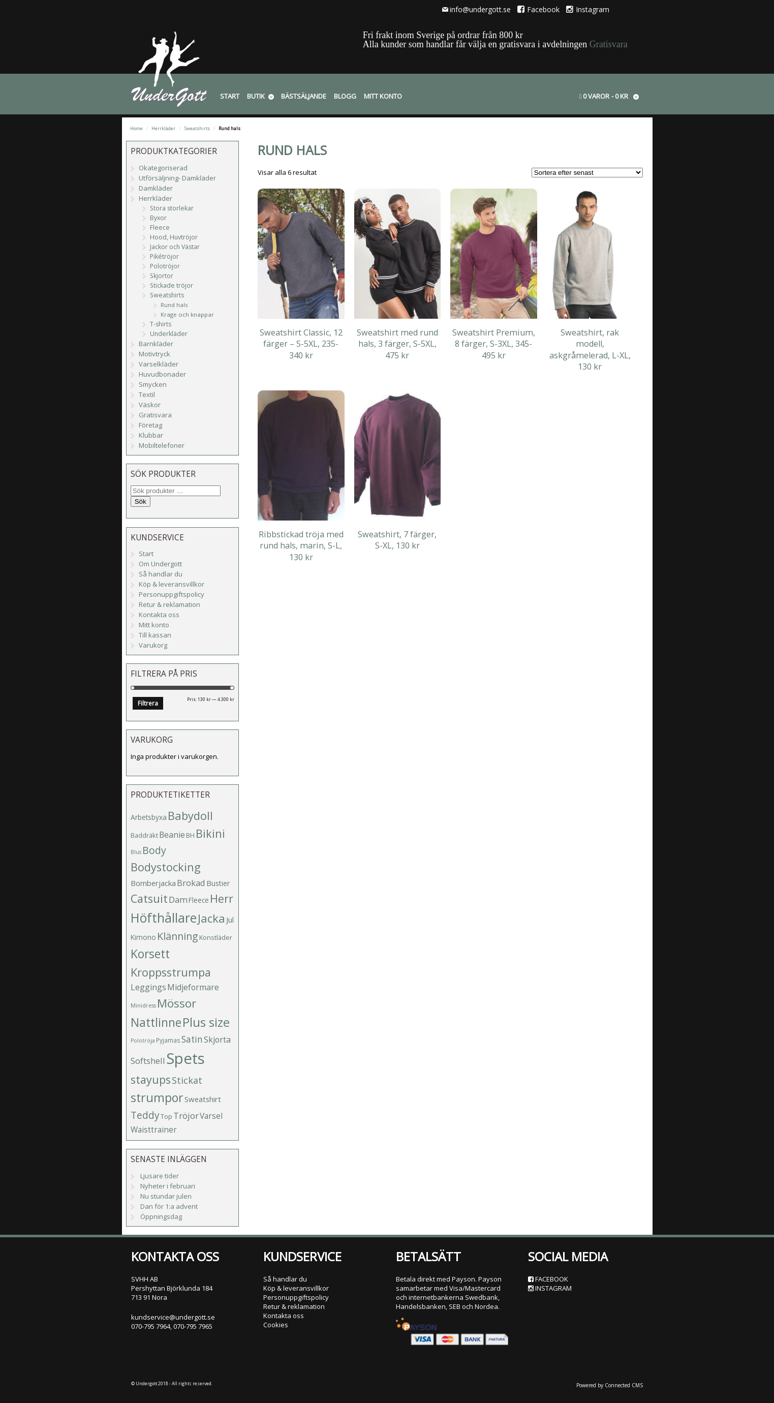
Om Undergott (160, 563)
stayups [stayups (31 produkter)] (151, 1079)
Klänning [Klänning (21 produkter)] (177, 936)
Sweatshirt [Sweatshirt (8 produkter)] (202, 1099)
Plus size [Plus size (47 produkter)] (206, 1022)
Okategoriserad (163, 167)
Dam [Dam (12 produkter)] (178, 899)
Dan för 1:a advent (169, 1206)
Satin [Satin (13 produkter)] (192, 1039)
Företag (150, 425)
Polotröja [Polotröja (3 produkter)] (143, 1040)
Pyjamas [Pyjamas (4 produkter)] (168, 1040)
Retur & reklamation (169, 604)
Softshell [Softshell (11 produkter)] (148, 1060)
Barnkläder (156, 343)
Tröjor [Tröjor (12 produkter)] (186, 1115)
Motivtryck (154, 353)
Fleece (160, 227)
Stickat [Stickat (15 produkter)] (187, 1080)
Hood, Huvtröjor (174, 237)
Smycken (153, 384)
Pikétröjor (164, 256)
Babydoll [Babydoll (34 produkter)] (190, 815)
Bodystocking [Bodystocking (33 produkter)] (166, 867)
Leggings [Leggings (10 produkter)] (148, 987)
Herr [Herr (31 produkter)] (221, 898)
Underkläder (169, 333)
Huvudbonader (162, 374)
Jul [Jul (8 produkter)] (230, 919)
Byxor (158, 218)
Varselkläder (158, 364)
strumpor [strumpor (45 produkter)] (157, 1097)
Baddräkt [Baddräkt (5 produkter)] (144, 835)
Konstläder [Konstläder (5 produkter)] (215, 937)
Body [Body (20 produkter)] (154, 850)
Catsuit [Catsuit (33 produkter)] (149, 898)
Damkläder (156, 188)
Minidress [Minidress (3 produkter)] (143, 1005)
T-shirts (160, 324)
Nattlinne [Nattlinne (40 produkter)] (156, 1022)
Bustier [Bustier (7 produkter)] (218, 883)
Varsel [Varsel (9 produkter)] (211, 1115)
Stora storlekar (172, 208)
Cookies (275, 1324)
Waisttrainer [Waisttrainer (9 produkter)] (154, 1129)
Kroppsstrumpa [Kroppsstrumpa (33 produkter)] (171, 972)
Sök (140, 501)
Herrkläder (163, 129)
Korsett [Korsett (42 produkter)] (150, 954)
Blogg (345, 96)
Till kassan (155, 634)
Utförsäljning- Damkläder (177, 177)
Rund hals (174, 305)
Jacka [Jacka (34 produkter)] (211, 918)
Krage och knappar (187, 314)
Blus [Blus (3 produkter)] (136, 852)
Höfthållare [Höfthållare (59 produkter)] (164, 917)
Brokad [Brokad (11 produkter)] (191, 883)
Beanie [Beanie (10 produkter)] (172, 834)
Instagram (587, 9)
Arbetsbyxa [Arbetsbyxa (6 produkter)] (149, 817)
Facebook (538, 9)
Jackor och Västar (175, 246)
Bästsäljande (303, 96)
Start (229, 96)
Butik (256, 96)
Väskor (150, 404)
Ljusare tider (159, 1175)
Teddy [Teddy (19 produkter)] (145, 1115)
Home (136, 129)
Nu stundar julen (166, 1196)
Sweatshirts (197, 129)
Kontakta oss (159, 614)
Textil (147, 394)
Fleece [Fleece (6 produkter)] (199, 900)
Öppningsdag (161, 1216)
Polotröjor (165, 266)
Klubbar (151, 435)
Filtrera (148, 703)
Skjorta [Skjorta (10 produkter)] (217, 1039)
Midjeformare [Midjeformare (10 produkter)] (193, 987)
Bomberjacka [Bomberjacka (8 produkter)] (153, 883)
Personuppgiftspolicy (171, 594)
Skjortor (161, 275)
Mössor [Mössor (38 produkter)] (176, 1003)
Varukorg (153, 645)
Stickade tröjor (171, 285)
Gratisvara (609, 44)
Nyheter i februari (167, 1186)
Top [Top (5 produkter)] (166, 1116)
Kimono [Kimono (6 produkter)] (143, 937)
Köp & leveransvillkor (171, 584)
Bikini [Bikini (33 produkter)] (210, 833)
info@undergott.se (480, 9)
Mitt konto (383, 96)
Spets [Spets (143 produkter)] (185, 1058)
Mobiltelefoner (161, 445)
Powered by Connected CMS (609, 1385)
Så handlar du (160, 573)
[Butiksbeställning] (587, 172)
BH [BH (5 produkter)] (190, 835)
